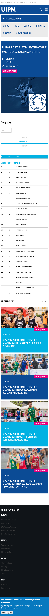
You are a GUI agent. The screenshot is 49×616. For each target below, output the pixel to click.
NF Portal (33, 2)
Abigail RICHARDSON (23, 209)
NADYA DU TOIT (21, 177)
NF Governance (22, 2)
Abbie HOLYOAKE (21, 172)
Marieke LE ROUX (21, 230)
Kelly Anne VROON (22, 182)
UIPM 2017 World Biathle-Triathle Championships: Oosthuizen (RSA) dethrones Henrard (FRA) (20, 437)
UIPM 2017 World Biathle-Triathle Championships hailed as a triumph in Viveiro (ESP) (22, 343)
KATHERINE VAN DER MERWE (25, 251)
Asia (17, 26)
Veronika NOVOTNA (22, 167)
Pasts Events (6, 523)
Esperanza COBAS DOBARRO (25, 288)
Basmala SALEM (21, 246)
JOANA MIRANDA (21, 225)
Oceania (7, 33)
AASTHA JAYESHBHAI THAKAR (25, 277)
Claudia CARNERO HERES (24, 267)
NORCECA (40, 26)
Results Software (8, 534)
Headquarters (7, 570)
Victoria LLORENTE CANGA (25, 256)
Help (3, 580)
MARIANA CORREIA (22, 261)
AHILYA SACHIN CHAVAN (23, 272)
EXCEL (7, 130)
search (40, 9)
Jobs (3, 573)
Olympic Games (8, 530)
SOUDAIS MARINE (21, 219)
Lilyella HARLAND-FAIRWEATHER (26, 204)
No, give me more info (9, 608)
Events (4, 515)
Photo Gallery (7, 552)
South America (23, 33)
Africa (6, 26)
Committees (6, 563)
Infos (3, 558)
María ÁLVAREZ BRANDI (23, 293)
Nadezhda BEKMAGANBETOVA (26, 214)
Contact (4, 584)
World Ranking (7, 545)
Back (24, 137)
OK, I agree (6, 612)
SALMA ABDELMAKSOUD (23, 188)
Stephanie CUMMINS (23, 198)
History (4, 566)
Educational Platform (8, 2)
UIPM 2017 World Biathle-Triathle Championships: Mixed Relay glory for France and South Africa (22, 484)
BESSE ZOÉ (19, 283)
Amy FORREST (20, 240)
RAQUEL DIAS (20, 235)
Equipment (5, 588)
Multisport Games (8, 527)
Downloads (6, 548)
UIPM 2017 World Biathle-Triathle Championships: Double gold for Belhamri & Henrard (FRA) (20, 390)
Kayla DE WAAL (21, 193)
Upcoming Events (8, 520)
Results (4, 540)
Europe (27, 26)
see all (44, 301)
